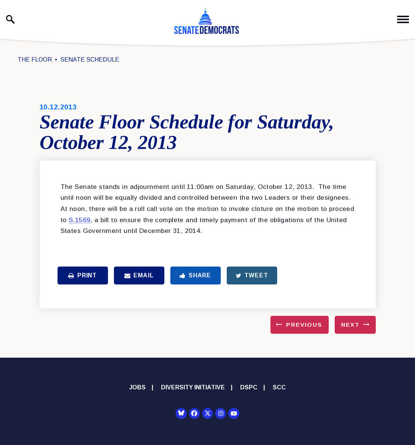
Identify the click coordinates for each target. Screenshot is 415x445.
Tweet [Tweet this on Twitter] (252, 275)
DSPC (248, 387)
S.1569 (80, 220)
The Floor (35, 59)
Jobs (137, 387)
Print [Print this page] (82, 275)
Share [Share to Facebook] (195, 275)
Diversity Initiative (193, 387)
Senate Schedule (89, 59)
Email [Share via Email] (139, 275)
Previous (304, 324)
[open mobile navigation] (403, 19)
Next (350, 324)
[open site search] (10, 19)
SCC (279, 387)
